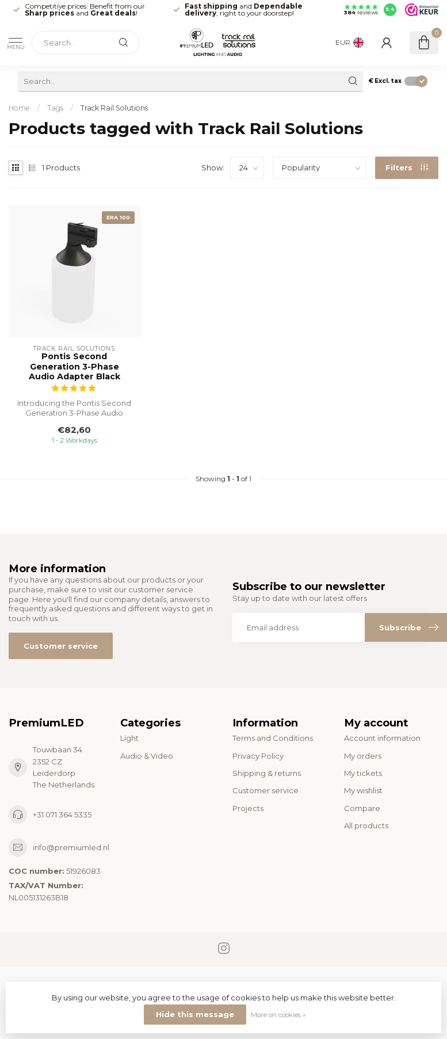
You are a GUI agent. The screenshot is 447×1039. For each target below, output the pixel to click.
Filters (406, 167)
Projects (247, 808)
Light (129, 738)
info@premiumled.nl (71, 847)
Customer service (61, 645)
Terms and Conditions (272, 738)
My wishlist (363, 790)
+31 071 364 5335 (62, 814)
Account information (382, 738)
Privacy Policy (258, 755)
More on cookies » (278, 1015)
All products (366, 825)
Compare (362, 808)
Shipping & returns (266, 773)
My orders (362, 755)
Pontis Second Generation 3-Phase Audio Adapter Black (74, 366)
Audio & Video (146, 755)
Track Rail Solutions (114, 108)
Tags (55, 108)
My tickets (363, 773)
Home (19, 108)
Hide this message (195, 1014)
